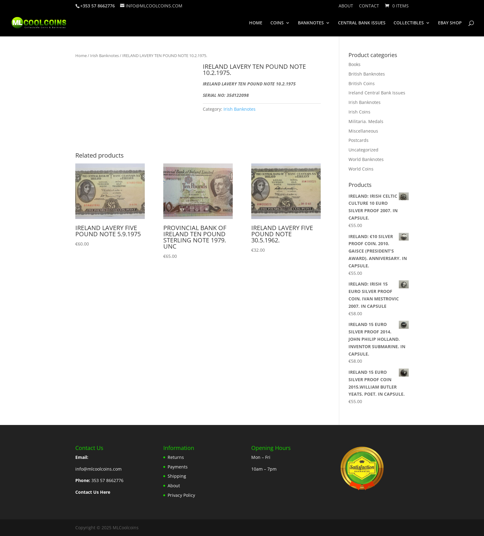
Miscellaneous (363, 131)
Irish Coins (359, 112)
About (346, 6)
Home (81, 55)
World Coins (360, 169)
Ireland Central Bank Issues (376, 93)
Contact (369, 6)
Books (354, 64)
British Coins (361, 83)
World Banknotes (366, 159)
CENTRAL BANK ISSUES (362, 23)
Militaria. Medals (365, 121)
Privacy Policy (181, 495)
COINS (277, 23)
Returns (176, 457)
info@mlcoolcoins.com (98, 469)
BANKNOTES (311, 23)
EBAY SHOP (450, 23)
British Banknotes (366, 74)
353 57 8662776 (107, 480)
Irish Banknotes (104, 55)
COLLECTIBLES (409, 23)
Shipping (177, 476)
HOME (255, 23)
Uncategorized (363, 150)
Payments (178, 467)
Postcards (358, 140)
